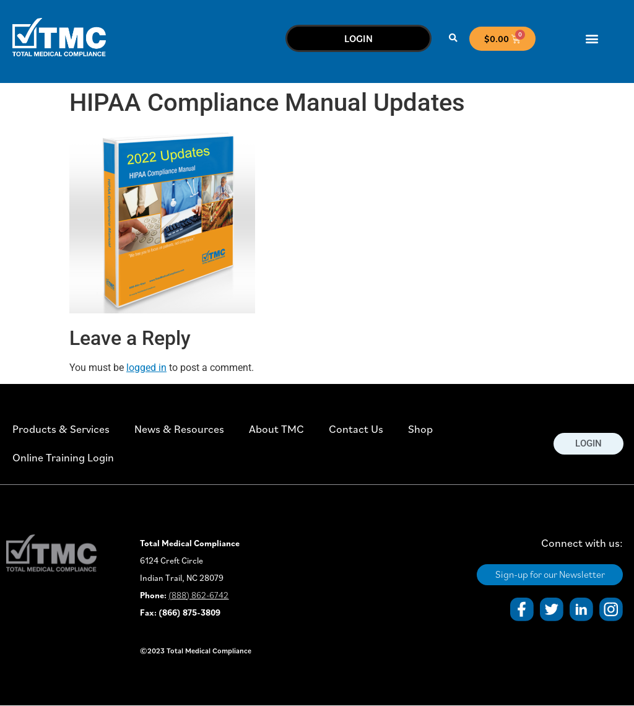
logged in (146, 367)
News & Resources (179, 429)
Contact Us (356, 429)
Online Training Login (63, 457)
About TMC (276, 429)
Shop (420, 429)
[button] (453, 38)
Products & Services (61, 429)
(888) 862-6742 (198, 595)
